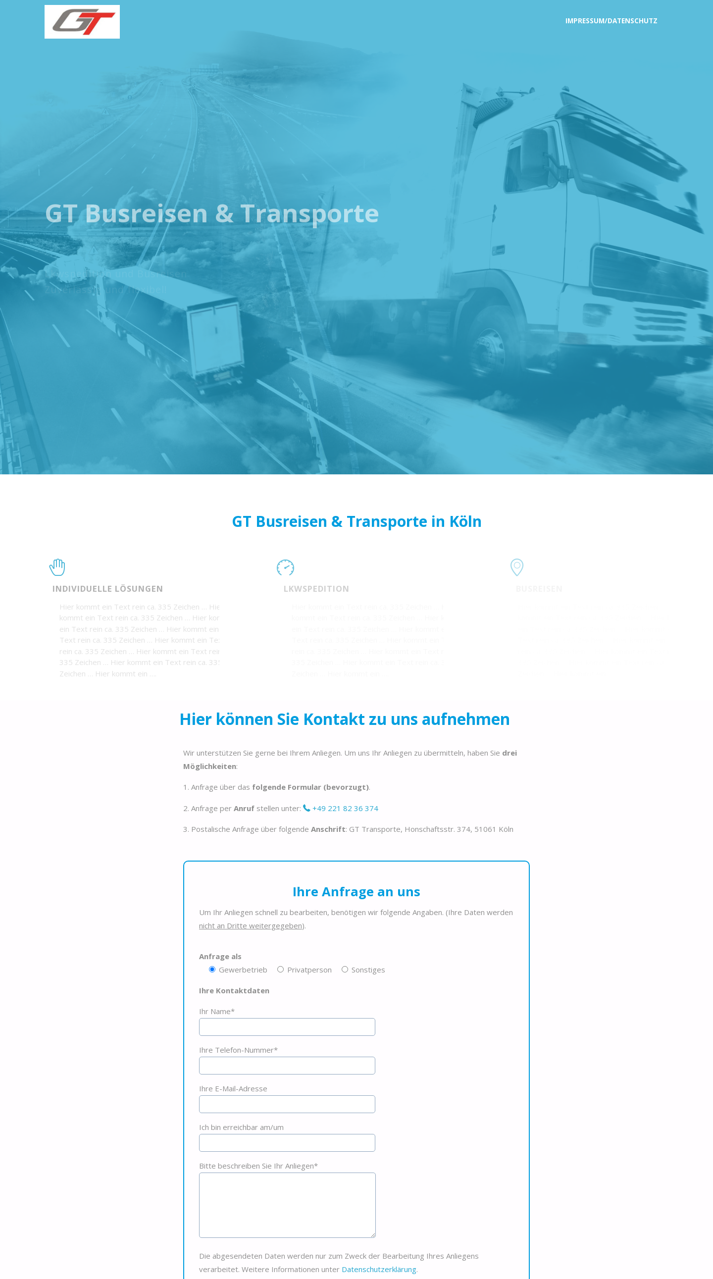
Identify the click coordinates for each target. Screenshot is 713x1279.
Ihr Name (217, 1011)
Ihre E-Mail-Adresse (233, 1088)
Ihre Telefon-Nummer (238, 1050)
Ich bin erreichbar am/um (241, 1127)
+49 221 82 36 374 (344, 808)
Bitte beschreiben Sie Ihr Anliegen (258, 1166)
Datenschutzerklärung (379, 1269)
